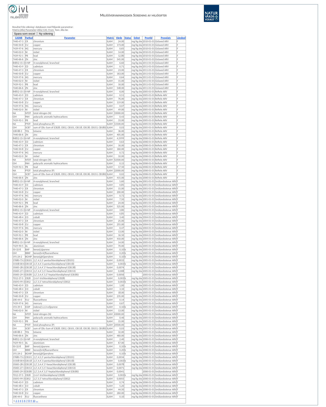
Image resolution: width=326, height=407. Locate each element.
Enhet (137, 37)
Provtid (148, 37)
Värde (119, 37)
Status (127, 37)
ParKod (29, 37)
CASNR (18, 37)
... (37, 400)
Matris (110, 37)
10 (34, 400)
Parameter (69, 37)
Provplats (166, 37)
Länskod (181, 37)
